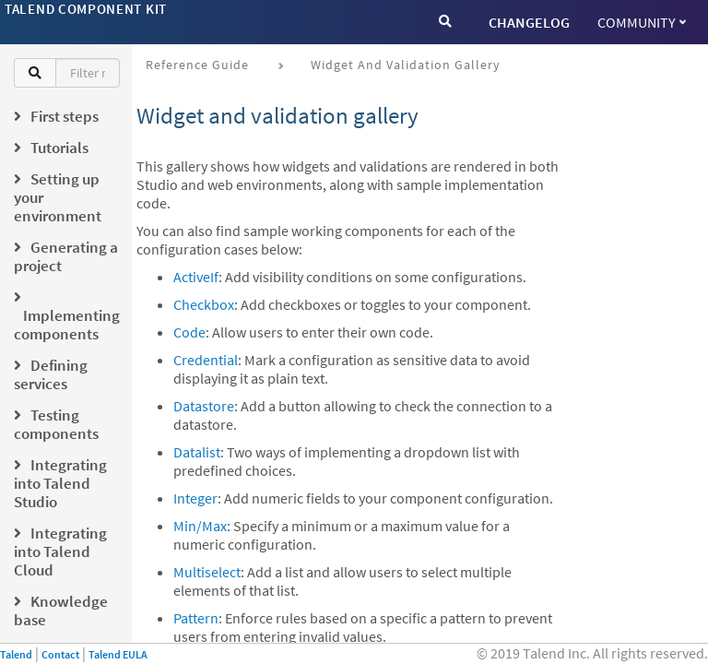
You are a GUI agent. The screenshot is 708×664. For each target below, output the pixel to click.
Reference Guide (197, 64)
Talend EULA (118, 654)
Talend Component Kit (86, 9)
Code (189, 332)
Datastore (203, 406)
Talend (16, 654)
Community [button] (641, 22)
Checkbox (203, 304)
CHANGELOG (529, 22)
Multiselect (207, 572)
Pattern (195, 618)
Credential (205, 359)
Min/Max (200, 525)
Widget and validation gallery (406, 64)
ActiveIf (195, 276)
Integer (195, 498)
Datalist (196, 452)
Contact (60, 654)
